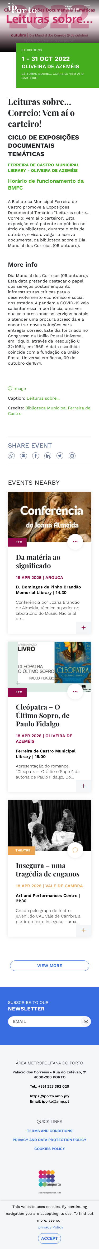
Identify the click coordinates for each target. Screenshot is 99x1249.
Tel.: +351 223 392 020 (49, 1086)
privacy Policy (50, 1227)
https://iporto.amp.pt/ (49, 1096)
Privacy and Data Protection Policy (49, 1140)
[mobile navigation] (85, 8)
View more (49, 965)
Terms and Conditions (49, 1131)
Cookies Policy (49, 1149)
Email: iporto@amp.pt (49, 1101)
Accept (49, 1238)
